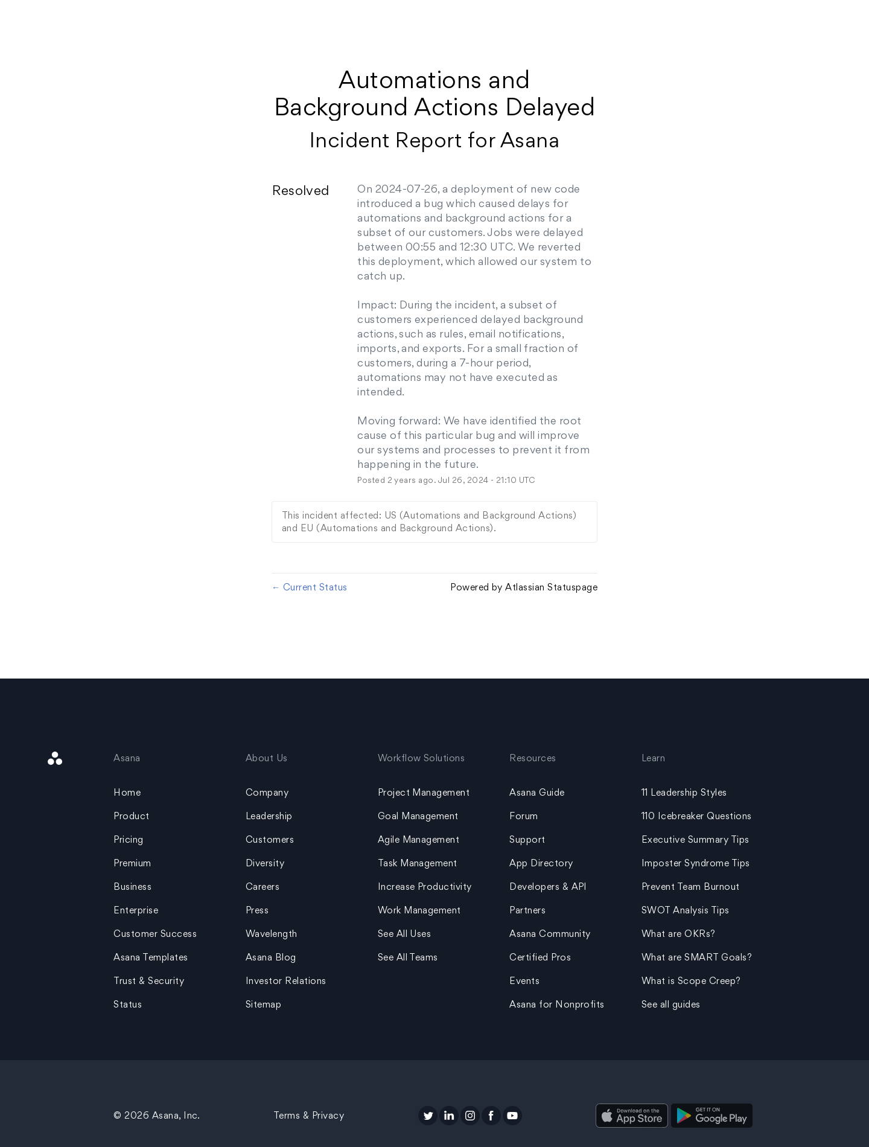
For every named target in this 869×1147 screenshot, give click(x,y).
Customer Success (155, 933)
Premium (132, 863)
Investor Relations (286, 980)
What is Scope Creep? (691, 980)
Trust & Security (148, 980)
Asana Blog (271, 957)
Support (527, 839)
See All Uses (404, 933)
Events (524, 980)
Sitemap (263, 1004)
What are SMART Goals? (696, 957)
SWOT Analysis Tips (685, 910)
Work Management (419, 910)
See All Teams (408, 957)
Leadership (269, 816)
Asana (529, 139)
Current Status (310, 587)
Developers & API (548, 886)
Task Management (417, 863)
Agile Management (419, 839)
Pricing (128, 839)
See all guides (671, 1004)
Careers (262, 886)
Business (132, 886)
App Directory (541, 863)
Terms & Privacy (308, 1115)
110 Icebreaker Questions (696, 816)
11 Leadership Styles (684, 792)
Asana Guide (536, 792)
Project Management (424, 792)
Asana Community (549, 933)
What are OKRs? (678, 933)
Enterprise (135, 910)
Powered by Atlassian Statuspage (523, 587)
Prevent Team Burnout (690, 886)
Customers (270, 839)
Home (127, 792)
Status (127, 1004)
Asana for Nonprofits (557, 1004)
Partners (527, 910)
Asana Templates (150, 957)
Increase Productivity (425, 886)
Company (267, 792)
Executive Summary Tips (695, 839)
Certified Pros (540, 957)
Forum (523, 816)
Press (257, 910)
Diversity (265, 863)
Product (131, 816)
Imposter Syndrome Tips (695, 863)
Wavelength (272, 933)
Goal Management (418, 816)
